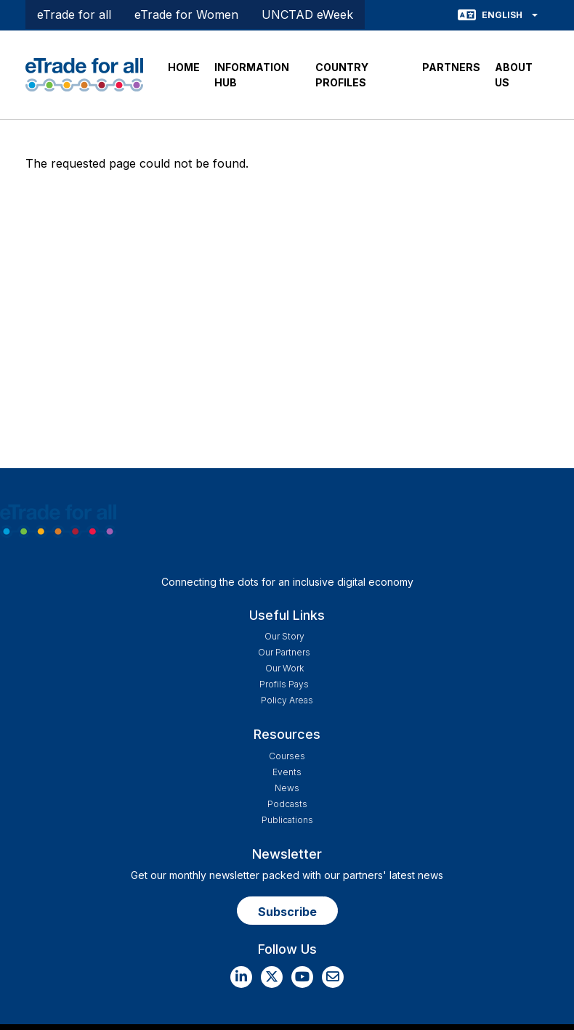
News (287, 787)
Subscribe (287, 911)
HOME (184, 67)
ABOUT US (514, 75)
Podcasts (287, 803)
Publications (287, 819)
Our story (284, 636)
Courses (287, 756)
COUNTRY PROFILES (341, 75)
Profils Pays (284, 684)
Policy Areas (287, 700)
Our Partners (284, 652)
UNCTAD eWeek (307, 14)
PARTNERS (451, 67)
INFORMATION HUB (251, 75)
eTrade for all (74, 14)
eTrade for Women (186, 14)
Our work (284, 668)
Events (287, 772)
